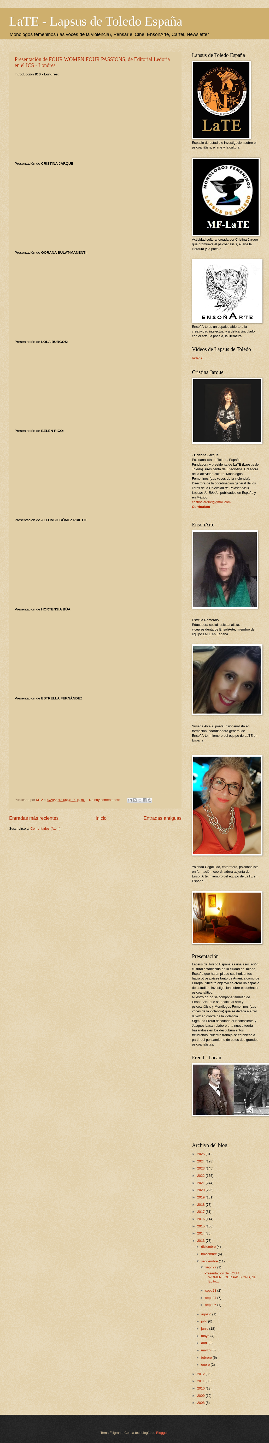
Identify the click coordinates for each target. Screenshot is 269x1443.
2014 (201, 1233)
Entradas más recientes (34, 818)
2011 (201, 1381)
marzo (206, 1350)
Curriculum (201, 507)
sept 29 (211, 1267)
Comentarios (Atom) (46, 828)
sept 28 (211, 1290)
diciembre (209, 1247)
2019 (201, 1197)
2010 (201, 1388)
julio (204, 1321)
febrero (207, 1357)
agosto (206, 1314)
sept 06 (211, 1305)
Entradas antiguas (163, 818)
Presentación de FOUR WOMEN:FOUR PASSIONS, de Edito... (230, 1277)
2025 (201, 1154)
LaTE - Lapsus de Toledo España (95, 21)
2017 (201, 1212)
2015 (201, 1226)
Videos (197, 358)
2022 (201, 1176)
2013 (201, 1241)
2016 (201, 1219)
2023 (201, 1168)
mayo (205, 1336)
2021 (201, 1183)
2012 (201, 1374)
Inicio (101, 818)
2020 (201, 1190)
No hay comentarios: (105, 800)
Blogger (162, 1433)
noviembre (209, 1254)
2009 (201, 1396)
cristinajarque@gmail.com (211, 502)
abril (204, 1343)
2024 (201, 1161)
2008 (201, 1403)
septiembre (210, 1261)
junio (205, 1329)
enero (206, 1365)
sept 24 (211, 1298)
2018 (201, 1205)
